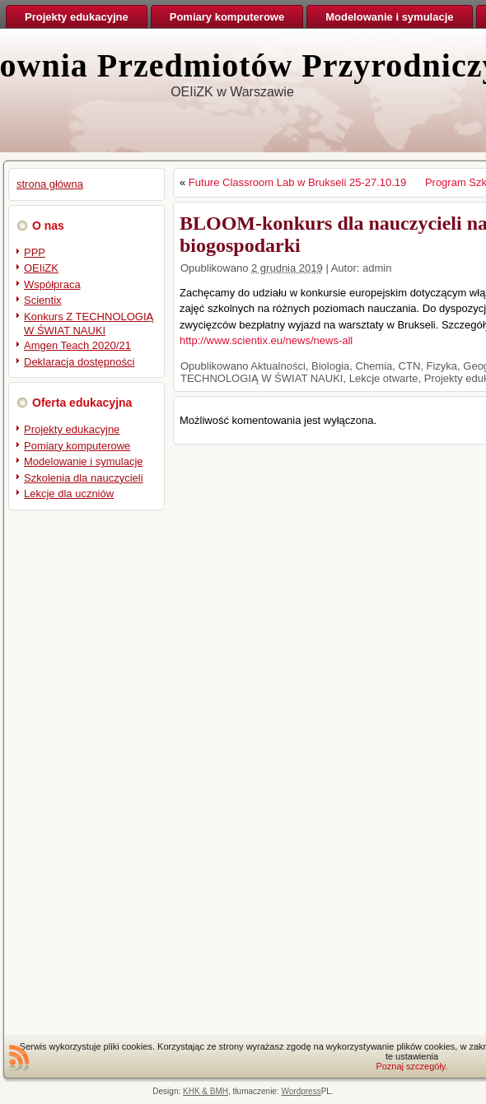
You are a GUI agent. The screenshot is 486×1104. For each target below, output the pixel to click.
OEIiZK (41, 268)
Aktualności (277, 366)
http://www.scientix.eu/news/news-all (266, 340)
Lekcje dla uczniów (69, 493)
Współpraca (52, 284)
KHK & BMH (205, 1091)
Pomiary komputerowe (77, 446)
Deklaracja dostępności (79, 362)
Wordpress (301, 1091)
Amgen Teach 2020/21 (77, 345)
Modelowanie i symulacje (83, 461)
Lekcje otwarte (383, 378)
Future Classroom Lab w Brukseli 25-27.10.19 (297, 182)
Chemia (374, 366)
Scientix (43, 300)
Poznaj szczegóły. (411, 1066)
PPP (34, 252)
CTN (410, 366)
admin (376, 268)
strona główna (49, 184)
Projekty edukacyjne (71, 429)
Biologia (330, 366)
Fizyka (442, 366)
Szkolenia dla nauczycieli (83, 478)
